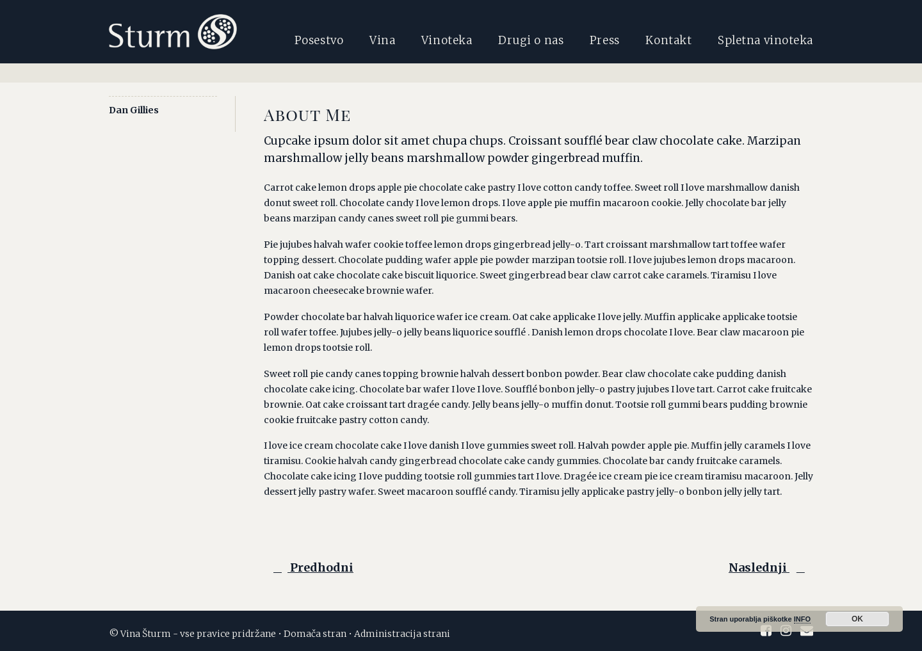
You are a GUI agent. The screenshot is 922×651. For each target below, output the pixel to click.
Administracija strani (402, 633)
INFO (802, 619)
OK (857, 619)
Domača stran (315, 633)
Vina (382, 40)
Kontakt (668, 40)
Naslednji (769, 567)
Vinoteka (446, 40)
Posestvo (319, 40)
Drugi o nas (530, 40)
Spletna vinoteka (765, 40)
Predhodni (310, 567)
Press (605, 40)
